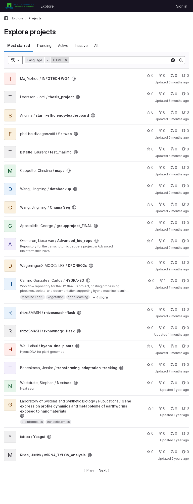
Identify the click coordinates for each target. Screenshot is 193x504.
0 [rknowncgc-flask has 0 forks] (162, 328)
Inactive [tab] (81, 45)
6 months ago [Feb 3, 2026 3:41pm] (179, 82)
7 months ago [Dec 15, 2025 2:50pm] (179, 287)
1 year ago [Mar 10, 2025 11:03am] (181, 390)
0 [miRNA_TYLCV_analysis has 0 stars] (150, 452)
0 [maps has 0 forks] (162, 167)
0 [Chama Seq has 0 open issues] (185, 204)
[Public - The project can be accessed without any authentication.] (74, 79)
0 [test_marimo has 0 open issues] (185, 149)
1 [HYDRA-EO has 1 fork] (162, 280)
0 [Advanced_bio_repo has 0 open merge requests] (173, 241)
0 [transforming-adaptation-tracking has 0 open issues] (185, 364)
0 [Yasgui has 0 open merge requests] (173, 433)
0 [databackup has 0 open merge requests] (173, 186)
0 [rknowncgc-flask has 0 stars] (150, 328)
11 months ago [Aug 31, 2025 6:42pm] (178, 334)
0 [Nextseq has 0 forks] (162, 383)
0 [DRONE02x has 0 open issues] (185, 262)
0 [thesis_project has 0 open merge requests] (173, 94)
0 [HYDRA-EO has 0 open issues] (185, 280)
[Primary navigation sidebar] (6, 18)
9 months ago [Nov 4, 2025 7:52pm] (179, 353)
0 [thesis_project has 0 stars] (150, 94)
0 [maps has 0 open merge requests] (173, 167)
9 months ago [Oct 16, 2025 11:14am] (179, 269)
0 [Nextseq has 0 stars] (150, 383)
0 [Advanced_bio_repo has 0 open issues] (185, 241)
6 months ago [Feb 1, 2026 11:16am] (179, 119)
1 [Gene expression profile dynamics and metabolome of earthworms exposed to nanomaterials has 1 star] (151, 408)
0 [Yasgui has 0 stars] (150, 433)
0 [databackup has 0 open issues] (185, 186)
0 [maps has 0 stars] (150, 167)
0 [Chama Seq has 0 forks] (162, 204)
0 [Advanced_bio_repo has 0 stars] (150, 241)
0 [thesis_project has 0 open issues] (185, 94)
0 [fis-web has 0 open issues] (185, 131)
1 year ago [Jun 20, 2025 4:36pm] (181, 415)
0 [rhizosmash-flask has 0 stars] (150, 309)
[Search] (119, 60)
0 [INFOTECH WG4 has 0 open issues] (185, 75)
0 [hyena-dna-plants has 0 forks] (162, 346)
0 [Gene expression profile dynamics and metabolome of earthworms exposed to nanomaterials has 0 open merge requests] (173, 408)
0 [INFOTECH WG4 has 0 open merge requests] (173, 75)
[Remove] (66, 60)
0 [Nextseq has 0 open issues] (185, 383)
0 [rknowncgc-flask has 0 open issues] (185, 328)
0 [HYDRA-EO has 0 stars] (151, 280)
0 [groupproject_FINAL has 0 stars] (150, 222)
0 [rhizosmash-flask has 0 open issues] (185, 309)
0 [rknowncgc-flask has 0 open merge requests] (173, 328)
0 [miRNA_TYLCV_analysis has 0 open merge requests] (173, 452)
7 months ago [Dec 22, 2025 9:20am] (179, 229)
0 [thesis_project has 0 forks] (162, 94)
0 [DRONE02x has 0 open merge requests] (173, 262)
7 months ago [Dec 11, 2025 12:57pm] (179, 174)
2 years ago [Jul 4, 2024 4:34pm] (180, 458)
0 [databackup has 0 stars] (150, 186)
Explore (47, 6)
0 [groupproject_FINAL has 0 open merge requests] (173, 222)
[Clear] (173, 60)
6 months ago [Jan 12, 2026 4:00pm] (179, 156)
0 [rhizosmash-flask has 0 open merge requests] (173, 309)
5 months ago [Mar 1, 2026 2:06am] (179, 137)
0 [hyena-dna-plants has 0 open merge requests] (173, 346)
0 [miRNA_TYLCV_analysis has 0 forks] (162, 452)
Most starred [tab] (18, 45)
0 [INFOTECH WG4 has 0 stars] (150, 75)
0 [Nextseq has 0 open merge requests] (173, 383)
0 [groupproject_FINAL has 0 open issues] (185, 222)
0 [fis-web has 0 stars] (150, 131)
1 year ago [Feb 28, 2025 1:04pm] (181, 440)
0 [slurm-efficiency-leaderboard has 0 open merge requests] (173, 112)
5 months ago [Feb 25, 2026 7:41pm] (179, 101)
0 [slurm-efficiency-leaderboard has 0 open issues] (185, 112)
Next (105, 470)
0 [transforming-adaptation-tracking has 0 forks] (162, 364)
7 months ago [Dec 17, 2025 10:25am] (179, 247)
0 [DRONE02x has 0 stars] (150, 262)
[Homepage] (20, 6)
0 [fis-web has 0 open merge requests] (173, 131)
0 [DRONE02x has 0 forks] (162, 262)
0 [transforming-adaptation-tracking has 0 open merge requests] (173, 364)
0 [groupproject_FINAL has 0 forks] (162, 222)
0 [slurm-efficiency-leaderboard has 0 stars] (150, 112)
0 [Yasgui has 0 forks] (162, 433)
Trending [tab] (44, 45)
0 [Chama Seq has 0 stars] (150, 204)
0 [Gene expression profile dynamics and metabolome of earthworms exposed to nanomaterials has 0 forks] (162, 408)
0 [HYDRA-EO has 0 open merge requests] (173, 280)
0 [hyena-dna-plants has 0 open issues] (185, 346)
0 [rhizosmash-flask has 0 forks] (162, 309)
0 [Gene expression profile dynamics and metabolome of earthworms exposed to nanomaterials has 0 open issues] (185, 408)
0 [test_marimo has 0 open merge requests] (173, 149)
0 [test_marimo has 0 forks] (162, 149)
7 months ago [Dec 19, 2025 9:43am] (179, 211)
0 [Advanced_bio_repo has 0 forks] (162, 241)
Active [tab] (63, 45)
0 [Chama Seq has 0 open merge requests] (173, 204)
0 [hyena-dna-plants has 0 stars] (150, 346)
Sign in (181, 6)
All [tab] (96, 45)
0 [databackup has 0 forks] (162, 186)
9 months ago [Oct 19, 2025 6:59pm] (179, 316)
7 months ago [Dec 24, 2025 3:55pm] (179, 371)
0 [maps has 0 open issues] (185, 167)
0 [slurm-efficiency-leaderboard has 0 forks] (162, 112)
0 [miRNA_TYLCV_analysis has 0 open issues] (185, 452)
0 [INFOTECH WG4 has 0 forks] (162, 75)
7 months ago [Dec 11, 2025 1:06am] (179, 193)
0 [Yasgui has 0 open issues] (185, 433)
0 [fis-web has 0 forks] (162, 131)
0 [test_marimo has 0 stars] (150, 149)
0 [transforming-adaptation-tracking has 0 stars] (150, 364)
